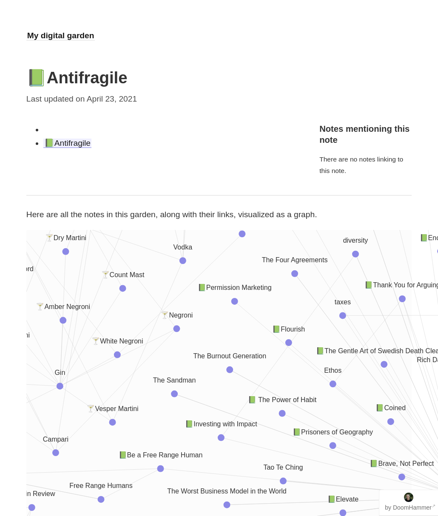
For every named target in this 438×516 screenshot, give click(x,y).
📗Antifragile (67, 143)
